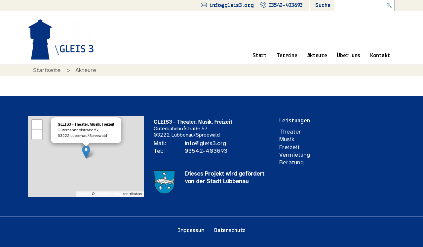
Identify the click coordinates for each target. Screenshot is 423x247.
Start (259, 56)
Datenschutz (229, 230)
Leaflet (83, 194)
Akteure (317, 56)
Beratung (291, 163)
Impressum (191, 230)
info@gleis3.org (205, 144)
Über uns (348, 56)
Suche (322, 5)
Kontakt (380, 56)
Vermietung (294, 155)
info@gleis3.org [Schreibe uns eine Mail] (231, 5)
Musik (286, 140)
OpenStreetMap (109, 194)
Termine (287, 56)
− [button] (37, 135)
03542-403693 (205, 151)
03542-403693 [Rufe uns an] (285, 5)
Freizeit (289, 147)
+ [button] (37, 125)
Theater (290, 132)
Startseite (46, 70)
